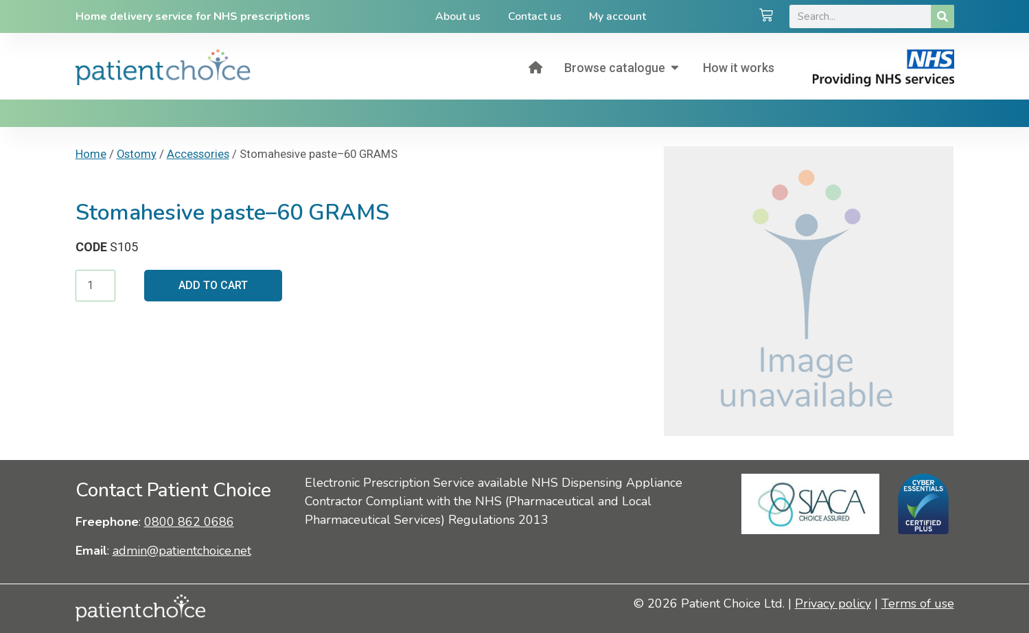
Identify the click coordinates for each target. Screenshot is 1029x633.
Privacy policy (833, 603)
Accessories (198, 154)
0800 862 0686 (189, 522)
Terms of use (917, 603)
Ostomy (137, 154)
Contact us (535, 16)
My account (617, 16)
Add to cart (213, 285)
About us (458, 16)
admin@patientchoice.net (182, 550)
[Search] (942, 16)
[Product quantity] (95, 285)
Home (91, 154)
